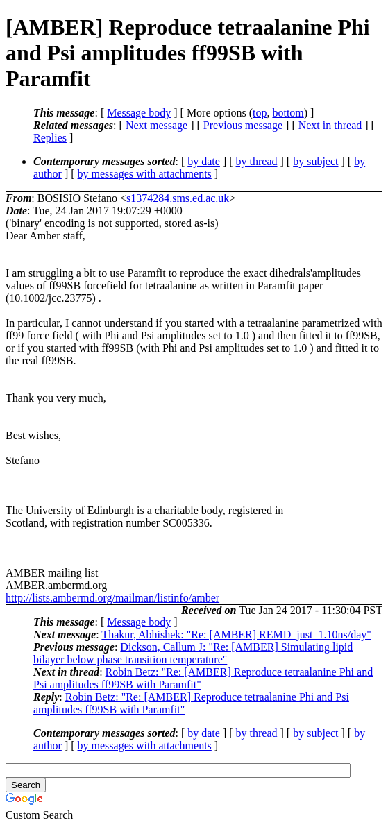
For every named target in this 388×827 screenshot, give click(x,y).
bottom (287, 113)
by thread (257, 161)
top (260, 113)
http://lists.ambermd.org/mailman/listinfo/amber (112, 598)
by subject (315, 161)
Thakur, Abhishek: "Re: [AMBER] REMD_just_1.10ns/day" (236, 634)
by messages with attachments (145, 174)
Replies (50, 138)
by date (203, 161)
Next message (156, 125)
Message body (139, 113)
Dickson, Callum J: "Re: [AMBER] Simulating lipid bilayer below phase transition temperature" (193, 653)
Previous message (242, 125)
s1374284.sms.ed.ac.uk (177, 198)
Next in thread (330, 125)
